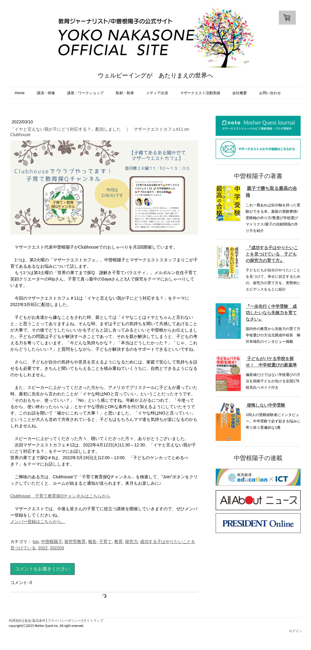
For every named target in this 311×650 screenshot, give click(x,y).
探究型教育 (75, 541)
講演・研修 (46, 93)
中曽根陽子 (51, 541)
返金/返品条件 (35, 620)
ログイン (295, 631)
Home (20, 93)
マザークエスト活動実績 (200, 93)
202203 (57, 547)
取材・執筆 (125, 93)
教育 (118, 541)
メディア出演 (157, 93)
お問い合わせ (270, 93)
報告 (92, 541)
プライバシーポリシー (64, 620)
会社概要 (239, 93)
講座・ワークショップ (85, 93)
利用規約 (15, 620)
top (35, 541)
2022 (42, 547)
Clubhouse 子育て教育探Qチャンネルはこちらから (60, 496)
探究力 (131, 541)
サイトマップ (93, 620)
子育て (105, 541)
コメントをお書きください (42, 568)
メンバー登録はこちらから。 (38, 521)
